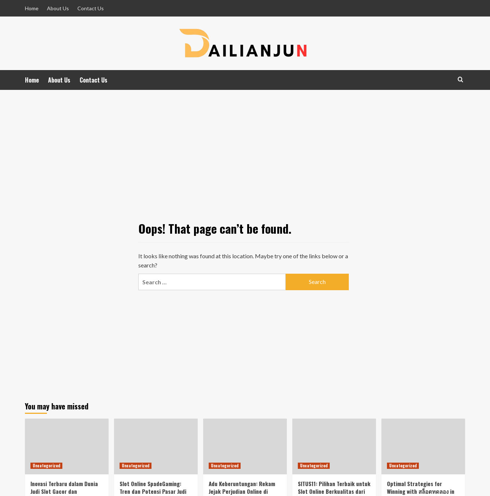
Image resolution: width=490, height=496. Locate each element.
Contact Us (90, 8)
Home (32, 8)
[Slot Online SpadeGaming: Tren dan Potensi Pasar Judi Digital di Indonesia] (156, 446)
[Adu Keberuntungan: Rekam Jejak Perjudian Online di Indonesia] (245, 446)
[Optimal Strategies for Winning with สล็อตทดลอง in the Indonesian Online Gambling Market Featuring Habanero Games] (423, 446)
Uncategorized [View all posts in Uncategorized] (46, 465)
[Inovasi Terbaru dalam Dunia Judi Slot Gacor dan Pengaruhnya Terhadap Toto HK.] (67, 446)
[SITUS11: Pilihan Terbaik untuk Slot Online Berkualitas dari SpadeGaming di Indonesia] (334, 446)
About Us (58, 8)
